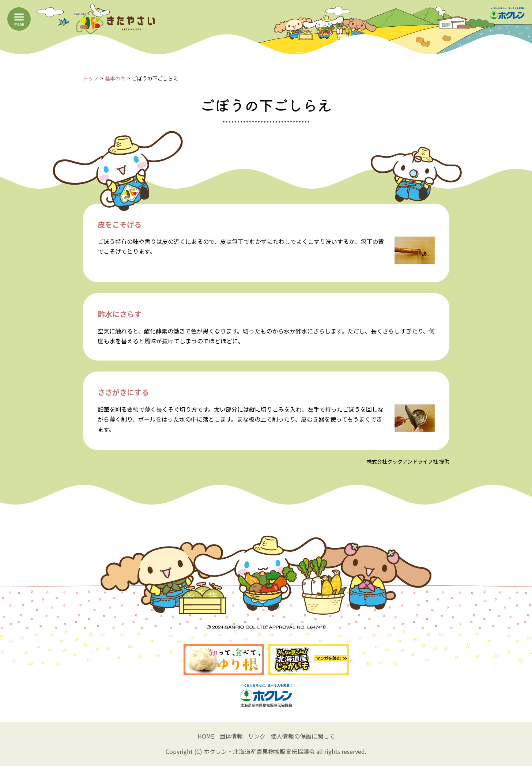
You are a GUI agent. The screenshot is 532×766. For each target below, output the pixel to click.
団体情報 (231, 736)
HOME (205, 736)
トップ (90, 78)
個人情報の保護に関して (303, 736)
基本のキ (115, 78)
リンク (256, 736)
